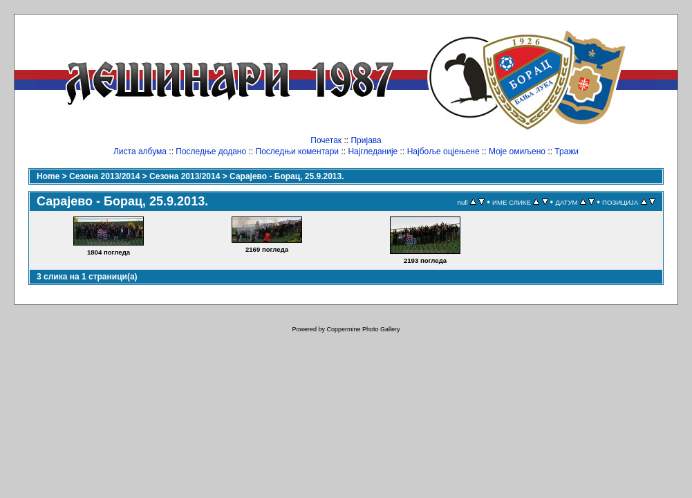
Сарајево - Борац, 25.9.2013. (287, 176)
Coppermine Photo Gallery (363, 329)
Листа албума (140, 151)
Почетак (326, 140)
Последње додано (211, 151)
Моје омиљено (517, 151)
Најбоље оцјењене (443, 151)
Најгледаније (373, 151)
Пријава (365, 140)
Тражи (566, 151)
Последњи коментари (297, 151)
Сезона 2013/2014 (104, 176)
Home (48, 176)
